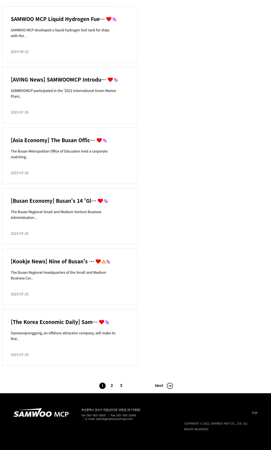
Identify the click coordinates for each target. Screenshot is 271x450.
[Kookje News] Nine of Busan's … (53, 261)
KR (255, 8)
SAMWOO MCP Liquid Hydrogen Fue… (58, 19)
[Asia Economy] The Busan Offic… (54, 140)
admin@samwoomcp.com (114, 419)
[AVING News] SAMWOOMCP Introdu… (59, 79)
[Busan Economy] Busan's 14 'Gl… (54, 200)
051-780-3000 (96, 415)
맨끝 (162, 386)
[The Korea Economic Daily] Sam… (55, 322)
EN (264, 8)
